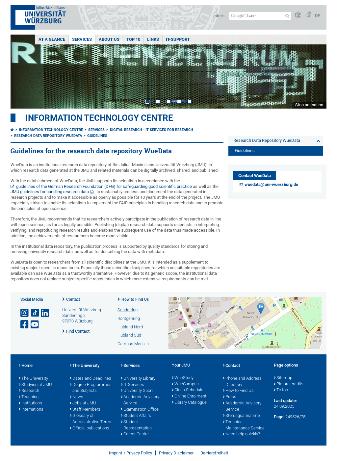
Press (229, 397)
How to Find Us (135, 299)
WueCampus (185, 384)
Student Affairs (136, 416)
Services (82, 39)
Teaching (29, 397)
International (31, 410)
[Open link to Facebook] (25, 324)
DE (317, 15)
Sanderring (127, 309)
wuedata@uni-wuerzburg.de (271, 184)
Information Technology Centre (99, 118)
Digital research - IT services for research (151, 130)
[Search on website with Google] (260, 16)
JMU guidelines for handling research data (50, 191)
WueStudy (183, 378)
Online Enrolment (189, 396)
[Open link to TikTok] (35, 313)
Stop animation (309, 104)
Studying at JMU (35, 385)
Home (26, 366)
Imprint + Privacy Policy (130, 452)
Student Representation (136, 425)
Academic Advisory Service (140, 400)
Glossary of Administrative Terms (91, 419)
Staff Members (85, 410)
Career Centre (135, 434)
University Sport (137, 391)
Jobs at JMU (83, 403)
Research (29, 391)
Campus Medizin (133, 343)
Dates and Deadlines (90, 379)
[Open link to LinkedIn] (45, 313)
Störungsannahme (241, 416)
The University (33, 379)
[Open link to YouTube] (35, 324)
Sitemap (283, 378)
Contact (73, 299)
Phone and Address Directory (242, 382)
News (76, 397)
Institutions (30, 403)
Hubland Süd (129, 335)
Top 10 (133, 39)
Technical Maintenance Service (244, 425)
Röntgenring (128, 318)
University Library (138, 379)
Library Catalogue (189, 403)
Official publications (89, 428)
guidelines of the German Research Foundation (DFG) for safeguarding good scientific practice (104, 186)
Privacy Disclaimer (176, 452)
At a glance (52, 39)
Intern (218, 15)
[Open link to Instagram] (25, 313)
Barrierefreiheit (214, 452)
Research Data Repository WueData (48, 136)
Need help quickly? (241, 434)
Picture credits (288, 384)
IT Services (132, 385)
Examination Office (140, 410)
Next (315, 71)
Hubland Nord (130, 326)
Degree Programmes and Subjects (91, 388)
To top (281, 390)
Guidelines (97, 136)
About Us (109, 39)
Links (153, 39)
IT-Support (178, 39)
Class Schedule (187, 390)
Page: (279, 416)
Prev (22, 71)
